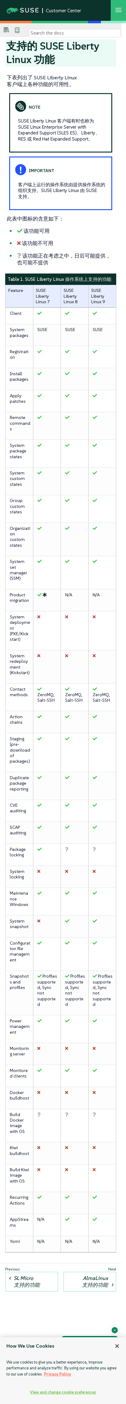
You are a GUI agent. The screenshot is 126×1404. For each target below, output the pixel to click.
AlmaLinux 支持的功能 (95, 1281)
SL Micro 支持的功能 (27, 1281)
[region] (63, 1370)
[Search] (75, 33)
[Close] (117, 1346)
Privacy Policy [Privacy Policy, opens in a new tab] (57, 1374)
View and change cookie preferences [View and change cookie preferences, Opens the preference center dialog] (63, 1392)
